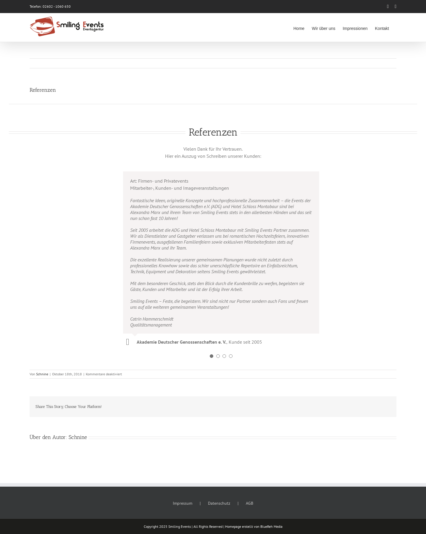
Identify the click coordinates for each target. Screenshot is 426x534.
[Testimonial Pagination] (211, 356)
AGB (249, 503)
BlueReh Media (271, 526)
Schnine (42, 374)
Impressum (182, 503)
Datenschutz (219, 503)
